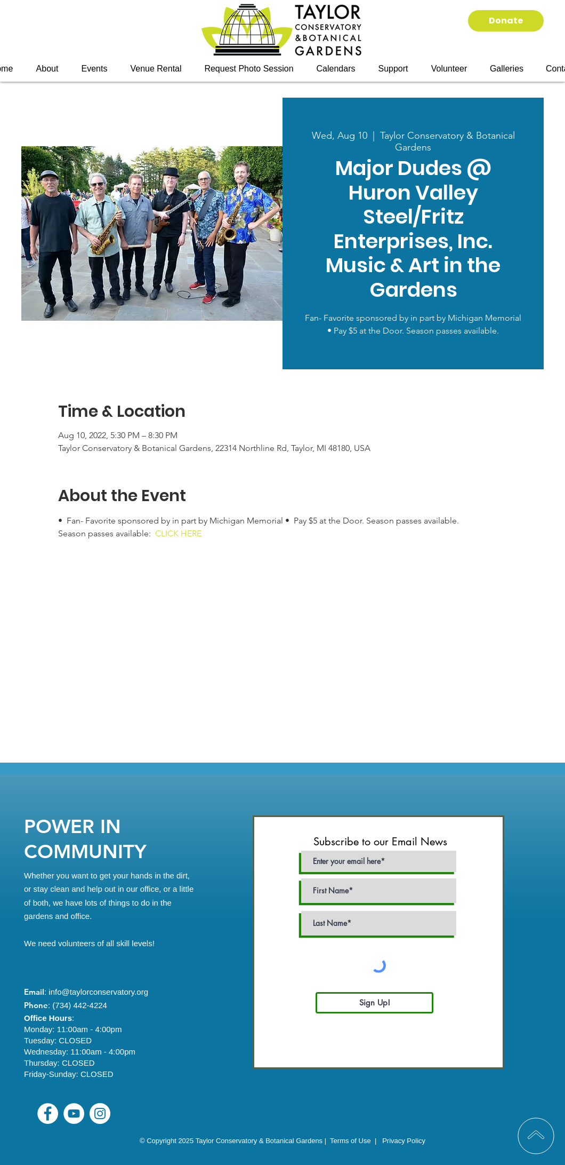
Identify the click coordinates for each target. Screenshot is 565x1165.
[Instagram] (100, 1113)
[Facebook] (47, 1113)
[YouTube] (73, 1113)
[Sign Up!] (374, 1002)
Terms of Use (350, 1141)
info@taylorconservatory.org (98, 991)
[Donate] (506, 20)
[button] (94, 69)
